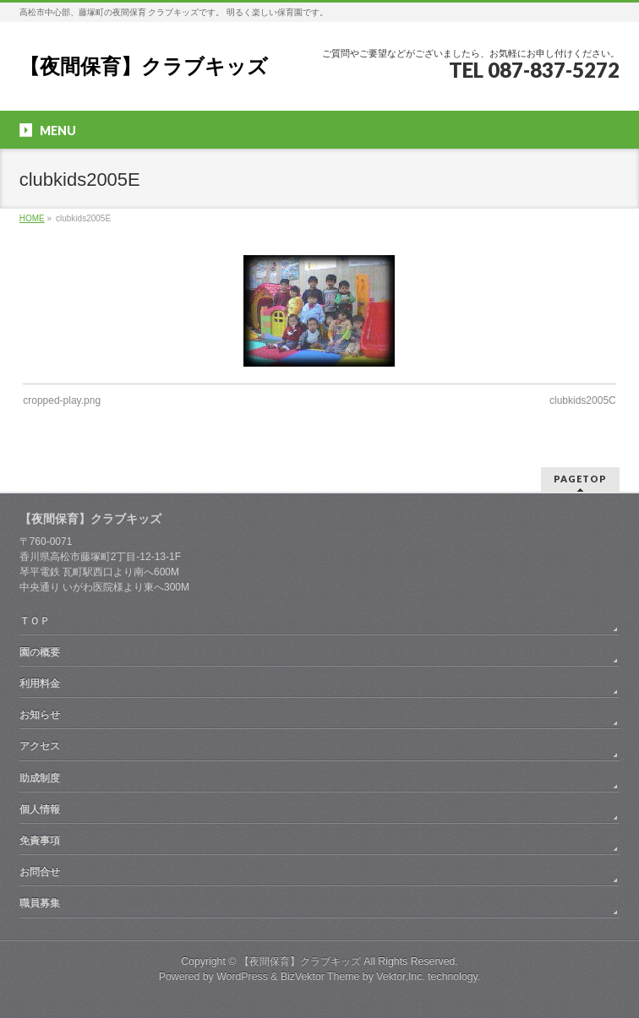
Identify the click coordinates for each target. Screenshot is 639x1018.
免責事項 (39, 841)
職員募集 (39, 903)
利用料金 (39, 683)
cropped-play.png (62, 400)
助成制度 (39, 778)
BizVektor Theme (320, 977)
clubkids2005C (582, 400)
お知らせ (39, 715)
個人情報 (39, 809)
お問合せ (39, 872)
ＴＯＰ (34, 621)
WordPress (242, 977)
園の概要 (39, 652)
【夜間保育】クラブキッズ (143, 66)
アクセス (39, 746)
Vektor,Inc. (400, 977)
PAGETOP (580, 478)
